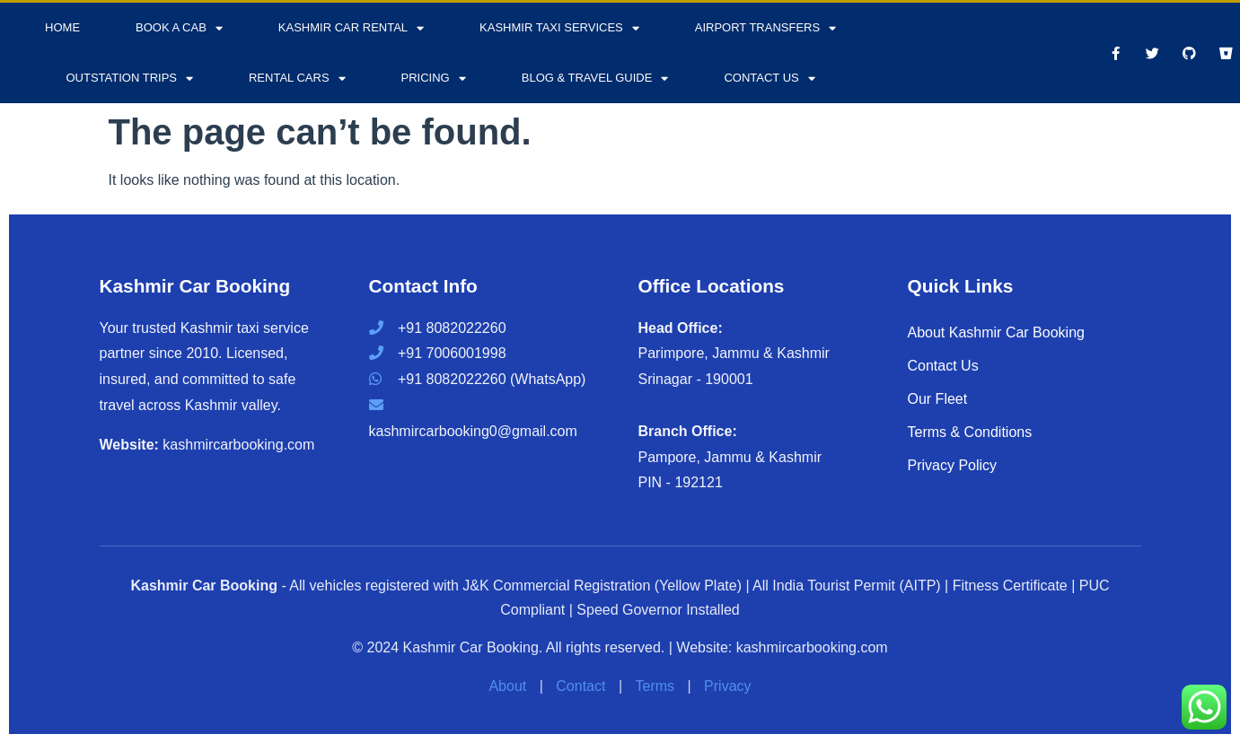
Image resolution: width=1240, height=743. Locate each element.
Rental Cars (297, 78)
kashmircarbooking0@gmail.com (473, 431)
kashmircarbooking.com (238, 444)
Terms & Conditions (970, 432)
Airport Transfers (765, 28)
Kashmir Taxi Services (559, 28)
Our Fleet (938, 398)
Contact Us (769, 78)
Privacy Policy (953, 465)
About (507, 686)
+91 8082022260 (452, 328)
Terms (654, 686)
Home (62, 27)
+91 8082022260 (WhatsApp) (491, 379)
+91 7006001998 (452, 353)
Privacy (727, 686)
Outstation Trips (129, 78)
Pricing (433, 78)
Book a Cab (179, 28)
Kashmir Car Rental (351, 28)
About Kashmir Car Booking (996, 332)
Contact (580, 686)
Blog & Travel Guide (595, 78)
